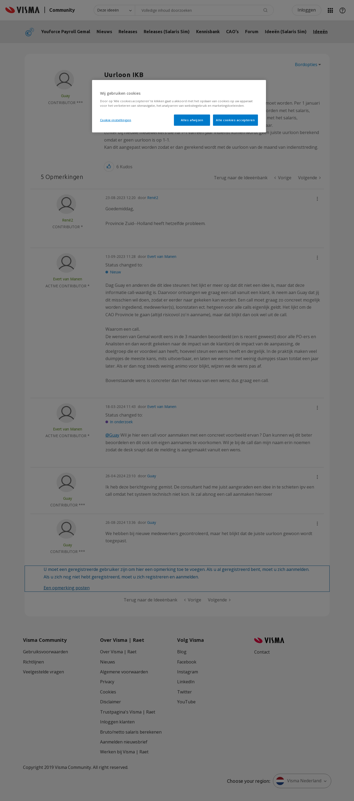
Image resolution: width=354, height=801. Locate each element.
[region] (179, 106)
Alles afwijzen (192, 120)
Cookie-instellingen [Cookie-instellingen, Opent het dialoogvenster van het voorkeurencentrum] (115, 120)
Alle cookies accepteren (235, 120)
